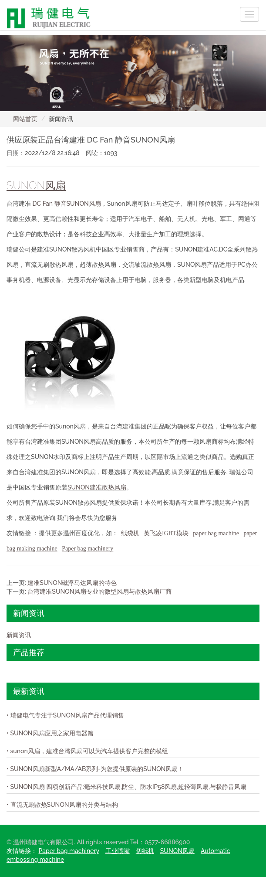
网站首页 (25, 119)
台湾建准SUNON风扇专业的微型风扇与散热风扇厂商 (99, 591)
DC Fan (43, 203)
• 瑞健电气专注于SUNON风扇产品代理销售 (65, 715)
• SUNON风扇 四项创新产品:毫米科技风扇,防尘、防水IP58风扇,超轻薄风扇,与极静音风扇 (126, 786)
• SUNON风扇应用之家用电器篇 (50, 733)
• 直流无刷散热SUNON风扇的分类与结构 (62, 804)
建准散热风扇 (108, 487)
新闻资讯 (19, 635)
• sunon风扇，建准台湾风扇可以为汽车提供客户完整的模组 (87, 751)
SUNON (78, 487)
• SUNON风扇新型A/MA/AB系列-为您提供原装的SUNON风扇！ (95, 768)
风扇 (95, 203)
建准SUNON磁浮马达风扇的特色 (72, 582)
